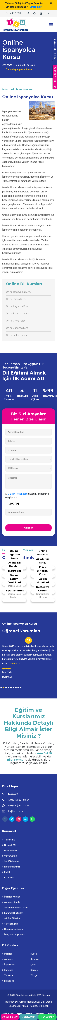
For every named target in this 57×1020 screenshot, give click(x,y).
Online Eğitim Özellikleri (14, 579)
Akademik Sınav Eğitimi (42, 563)
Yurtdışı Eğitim (10, 923)
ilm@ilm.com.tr (15, 811)
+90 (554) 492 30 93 (18, 805)
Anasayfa (7, 64)
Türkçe (33, 975)
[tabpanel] (28, 657)
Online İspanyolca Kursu (18, 291)
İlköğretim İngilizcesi (14, 572)
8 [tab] (18, 687)
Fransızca (8, 980)
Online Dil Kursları (25, 65)
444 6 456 (15, 13)
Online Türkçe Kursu (16, 335)
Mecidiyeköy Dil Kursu (38, 1001)
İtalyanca (7, 970)
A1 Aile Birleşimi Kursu (42, 571)
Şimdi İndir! (36, 6)
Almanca (7, 959)
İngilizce (7, 953)
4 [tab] (8, 687)
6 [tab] (13, 687)
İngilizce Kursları (11, 896)
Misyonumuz (9, 850)
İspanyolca (8, 964)
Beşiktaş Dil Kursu (18, 1006)
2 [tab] (3, 687)
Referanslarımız (11, 866)
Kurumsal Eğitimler (12, 913)
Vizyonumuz (9, 856)
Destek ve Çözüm (42, 589)
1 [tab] (1, 687)
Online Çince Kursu (16, 320)
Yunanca (7, 975)
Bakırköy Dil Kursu (15, 1001)
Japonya (34, 959)
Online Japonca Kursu (17, 327)
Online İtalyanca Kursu (17, 306)
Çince (32, 964)
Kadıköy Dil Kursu (39, 1006)
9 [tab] (20, 687)
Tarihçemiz (8, 839)
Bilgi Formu (15, 759)
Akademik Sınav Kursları (15, 907)
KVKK (6, 872)
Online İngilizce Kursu (14, 555)
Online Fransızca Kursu (18, 313)
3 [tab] (6, 687)
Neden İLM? (9, 845)
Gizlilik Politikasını (18, 493)
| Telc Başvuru (55, 77)
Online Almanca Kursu (42, 555)
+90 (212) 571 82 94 (18, 799)
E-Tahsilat (8, 877)
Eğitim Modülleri (42, 580)
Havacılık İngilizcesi (12, 929)
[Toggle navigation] (51, 24)
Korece (33, 970)
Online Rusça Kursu (16, 299)
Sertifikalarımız (10, 861)
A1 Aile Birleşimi (11, 918)
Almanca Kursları (11, 902)
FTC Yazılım (43, 995)
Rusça (33, 953)
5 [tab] (11, 687)
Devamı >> (14, 663)
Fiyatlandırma (15, 590)
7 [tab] (16, 687)
